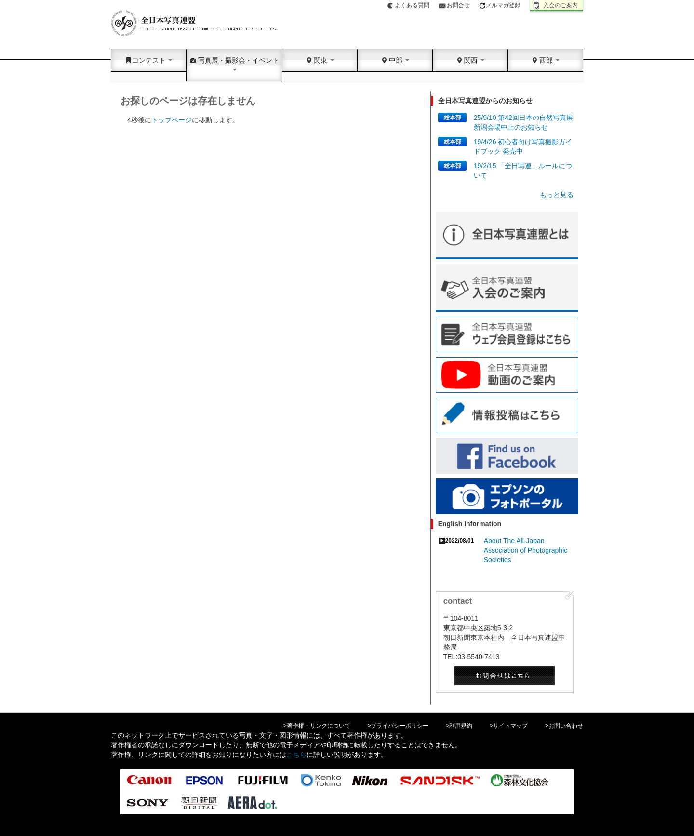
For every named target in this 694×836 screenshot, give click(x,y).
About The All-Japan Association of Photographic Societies (526, 550)
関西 (470, 60)
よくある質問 (412, 5)
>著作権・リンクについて (316, 725)
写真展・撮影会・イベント (234, 63)
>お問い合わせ (564, 725)
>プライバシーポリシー (398, 725)
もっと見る (557, 195)
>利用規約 (459, 725)
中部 (395, 60)
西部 (545, 60)
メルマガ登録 (499, 5)
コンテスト (149, 60)
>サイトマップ (509, 725)
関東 (320, 60)
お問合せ (458, 5)
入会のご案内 (560, 5)
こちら (296, 754)
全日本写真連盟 (194, 23)
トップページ (171, 120)
